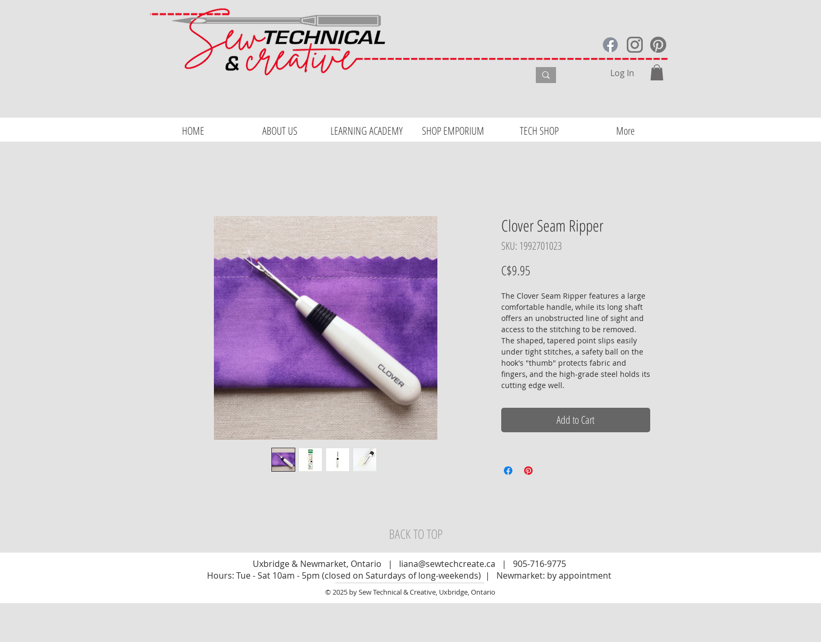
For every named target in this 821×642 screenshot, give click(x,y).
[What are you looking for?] (456, 76)
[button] (657, 72)
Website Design (181, 637)
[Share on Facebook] (508, 470)
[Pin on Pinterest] (528, 470)
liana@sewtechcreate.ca (447, 564)
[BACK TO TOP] (416, 534)
